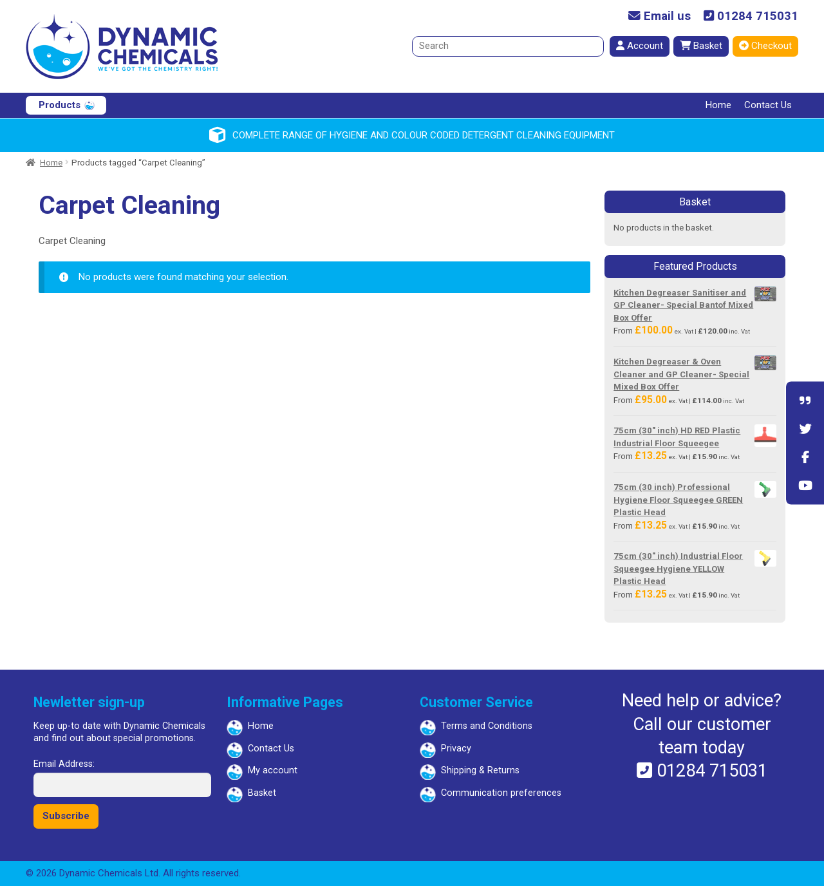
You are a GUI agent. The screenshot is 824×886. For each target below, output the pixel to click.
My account (272, 770)
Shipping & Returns (480, 770)
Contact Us (768, 105)
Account (639, 46)
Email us (659, 16)
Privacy (456, 748)
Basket (701, 46)
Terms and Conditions (486, 726)
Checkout (765, 46)
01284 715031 (751, 16)
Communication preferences (501, 792)
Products (59, 105)
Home (718, 105)
